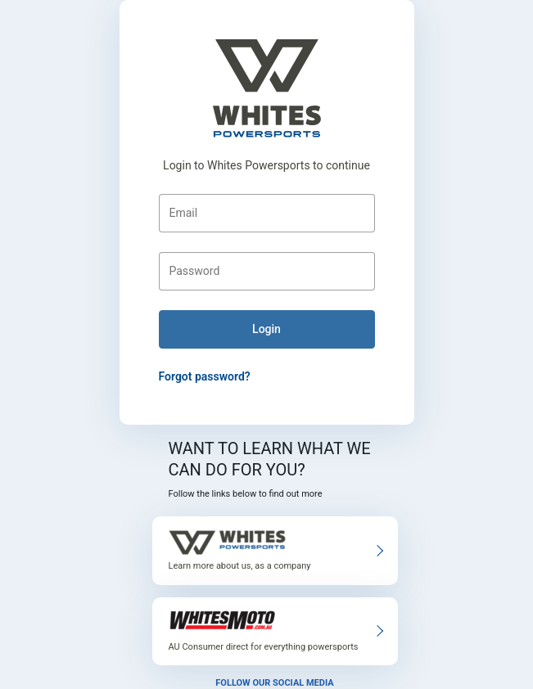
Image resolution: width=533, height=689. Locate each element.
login (266, 328)
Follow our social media (274, 683)
